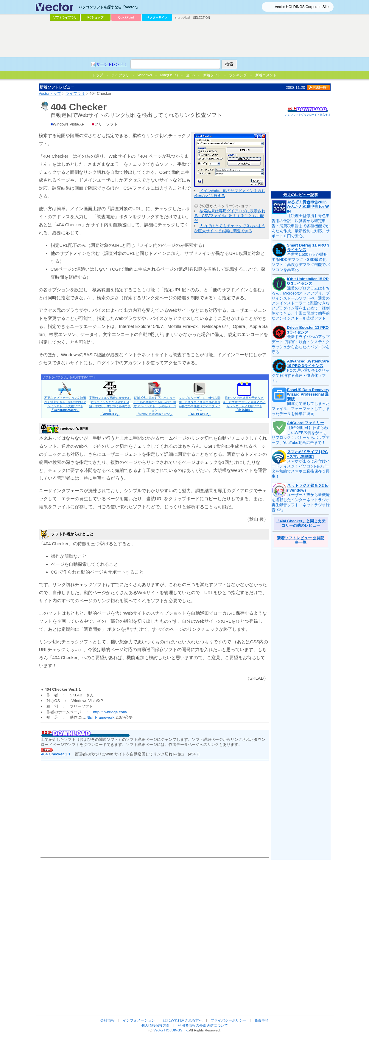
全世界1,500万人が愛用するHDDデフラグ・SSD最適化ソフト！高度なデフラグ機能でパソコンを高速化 (301, 262)
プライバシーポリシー (228, 1020)
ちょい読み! (182, 17)
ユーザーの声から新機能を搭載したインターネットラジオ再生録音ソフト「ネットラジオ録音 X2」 (301, 502)
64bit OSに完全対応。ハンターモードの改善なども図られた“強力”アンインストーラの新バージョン (154, 406)
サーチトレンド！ (111, 64)
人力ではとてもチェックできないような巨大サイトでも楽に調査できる (229, 228)
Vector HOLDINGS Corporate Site (302, 7)
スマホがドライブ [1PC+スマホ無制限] (307, 454)
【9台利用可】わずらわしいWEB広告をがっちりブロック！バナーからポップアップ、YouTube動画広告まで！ (301, 435)
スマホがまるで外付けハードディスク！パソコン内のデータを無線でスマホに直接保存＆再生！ (301, 468)
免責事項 (261, 1020)
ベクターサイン (157, 17)
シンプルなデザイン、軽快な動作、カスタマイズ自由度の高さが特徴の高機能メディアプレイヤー (199, 406)
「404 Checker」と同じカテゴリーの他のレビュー (301, 523)
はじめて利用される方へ (183, 1020)
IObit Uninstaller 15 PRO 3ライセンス (308, 281)
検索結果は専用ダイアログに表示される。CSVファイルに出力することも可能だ (229, 216)
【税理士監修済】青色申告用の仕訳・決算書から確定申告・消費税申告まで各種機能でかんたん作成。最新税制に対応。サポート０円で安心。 (301, 225)
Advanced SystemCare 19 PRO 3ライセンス (308, 363)
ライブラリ (75, 93)
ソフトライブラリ (65, 17)
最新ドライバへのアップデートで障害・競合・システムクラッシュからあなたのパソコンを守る (301, 344)
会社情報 (107, 1020)
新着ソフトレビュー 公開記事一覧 (301, 540)
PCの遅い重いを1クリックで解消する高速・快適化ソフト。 (300, 375)
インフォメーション (139, 1020)
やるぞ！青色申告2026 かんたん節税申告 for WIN (308, 206)
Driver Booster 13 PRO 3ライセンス (308, 329)
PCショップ (96, 17)
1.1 (55, 754)
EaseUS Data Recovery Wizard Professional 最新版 (308, 394)
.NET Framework (99, 717)
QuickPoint (126, 17)
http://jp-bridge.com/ (110, 712)
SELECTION (201, 17)
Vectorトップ (50, 93)
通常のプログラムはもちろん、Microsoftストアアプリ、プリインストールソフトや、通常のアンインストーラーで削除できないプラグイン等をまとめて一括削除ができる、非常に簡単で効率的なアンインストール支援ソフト (301, 303)
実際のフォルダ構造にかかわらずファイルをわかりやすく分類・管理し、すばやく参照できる (110, 406)
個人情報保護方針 (155, 1025)
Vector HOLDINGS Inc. (171, 1030)
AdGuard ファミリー (305, 423)
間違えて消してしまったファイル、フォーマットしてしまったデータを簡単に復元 (301, 408)
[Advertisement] (184, 39)
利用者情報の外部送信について (203, 1025)
